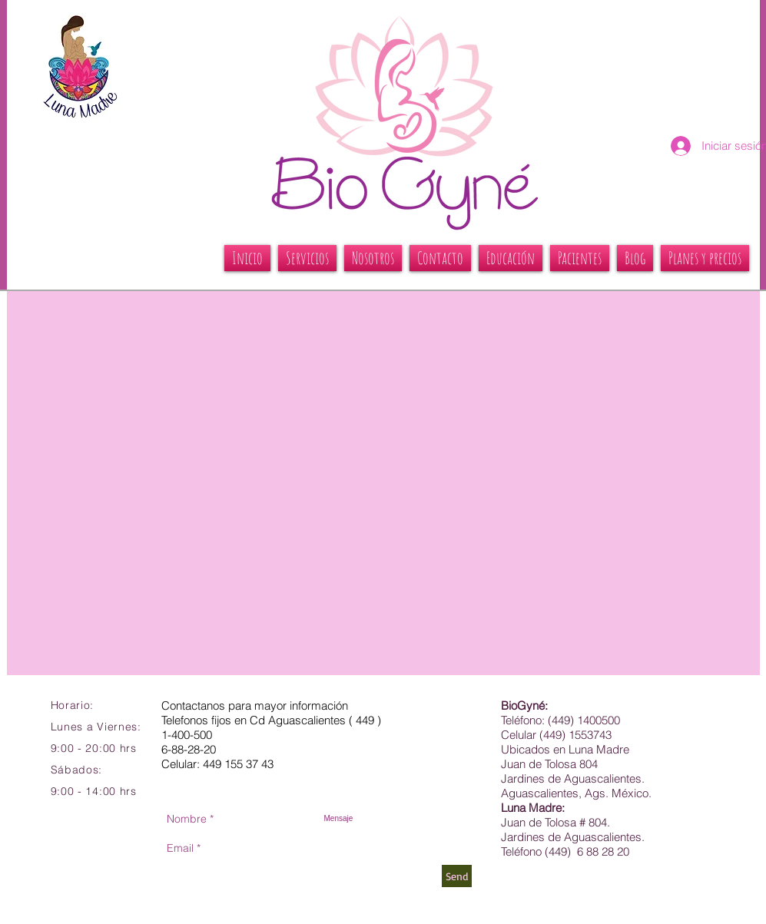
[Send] (457, 876)
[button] (307, 258)
